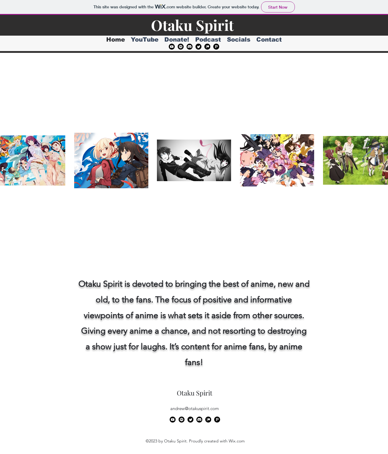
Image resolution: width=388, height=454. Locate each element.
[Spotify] (181, 47)
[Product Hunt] (216, 47)
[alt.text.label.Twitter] (198, 47)
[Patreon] (207, 47)
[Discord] (190, 47)
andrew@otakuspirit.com (194, 408)
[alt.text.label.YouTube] (172, 47)
